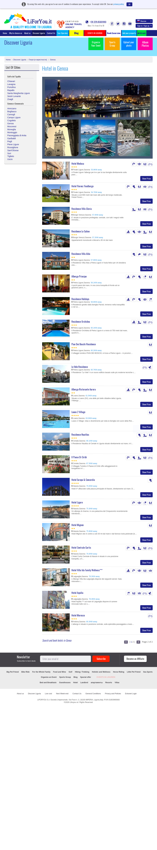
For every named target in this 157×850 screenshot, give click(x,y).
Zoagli (10, 99)
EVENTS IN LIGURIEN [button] (95, 33)
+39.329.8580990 (96, 22)
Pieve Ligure (13, 144)
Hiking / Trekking (82, 672)
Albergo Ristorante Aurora (83, 389)
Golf (70, 672)
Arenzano (11, 108)
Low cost (48, 694)
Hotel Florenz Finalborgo (82, 186)
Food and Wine (59, 672)
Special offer (85, 677)
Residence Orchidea (80, 321)
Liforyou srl (74, 702)
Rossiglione (12, 147)
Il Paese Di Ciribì (79, 457)
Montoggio (12, 132)
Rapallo (10, 90)
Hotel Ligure (77, 502)
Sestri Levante (14, 96)
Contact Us (51, 33)
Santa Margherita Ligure (18, 93)
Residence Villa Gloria (81, 209)
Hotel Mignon (77, 525)
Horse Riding (118, 672)
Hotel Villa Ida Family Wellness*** (86, 570)
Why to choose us (15, 33)
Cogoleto (11, 120)
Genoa (52, 60)
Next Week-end (62, 694)
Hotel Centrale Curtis (81, 547)
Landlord (84, 682)
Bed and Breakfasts (48, 682)
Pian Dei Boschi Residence (83, 344)
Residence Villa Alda (80, 254)
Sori (9, 153)
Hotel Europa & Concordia (83, 480)
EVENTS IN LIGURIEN (106, 677)
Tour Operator (62, 33)
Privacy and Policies (113, 694)
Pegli (9, 141)
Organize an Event (49, 677)
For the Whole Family (41, 672)
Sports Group (112, 43)
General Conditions (93, 694)
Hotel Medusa (77, 163)
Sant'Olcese (13, 150)
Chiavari (11, 81)
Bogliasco (11, 111)
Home (5, 33)
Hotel (75, 682)
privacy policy (118, 4)
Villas (117, 682)
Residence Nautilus (80, 434)
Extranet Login (131, 694)
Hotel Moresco (78, 615)
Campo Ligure (13, 117)
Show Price (146, 178)
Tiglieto (10, 156)
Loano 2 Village (78, 412)
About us (27, 33)
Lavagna (11, 84)
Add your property (129, 33)
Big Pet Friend (13, 672)
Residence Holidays (80, 299)
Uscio (10, 159)
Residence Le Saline (80, 231)
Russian (144, 21)
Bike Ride (25, 672)
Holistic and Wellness (101, 672)
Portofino (11, 87)
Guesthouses (65, 682)
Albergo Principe (79, 276)
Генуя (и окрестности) (38, 60)
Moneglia (11, 129)
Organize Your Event (96, 43)
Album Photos (145, 43)
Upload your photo (128, 43)
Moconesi (11, 126)
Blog (76, 677)
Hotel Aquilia (77, 593)
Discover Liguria (39, 33)
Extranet (142, 33)
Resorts (108, 682)
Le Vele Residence (79, 367)
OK (129, 4)
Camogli (11, 114)
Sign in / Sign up (144, 25)
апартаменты (97, 682)
